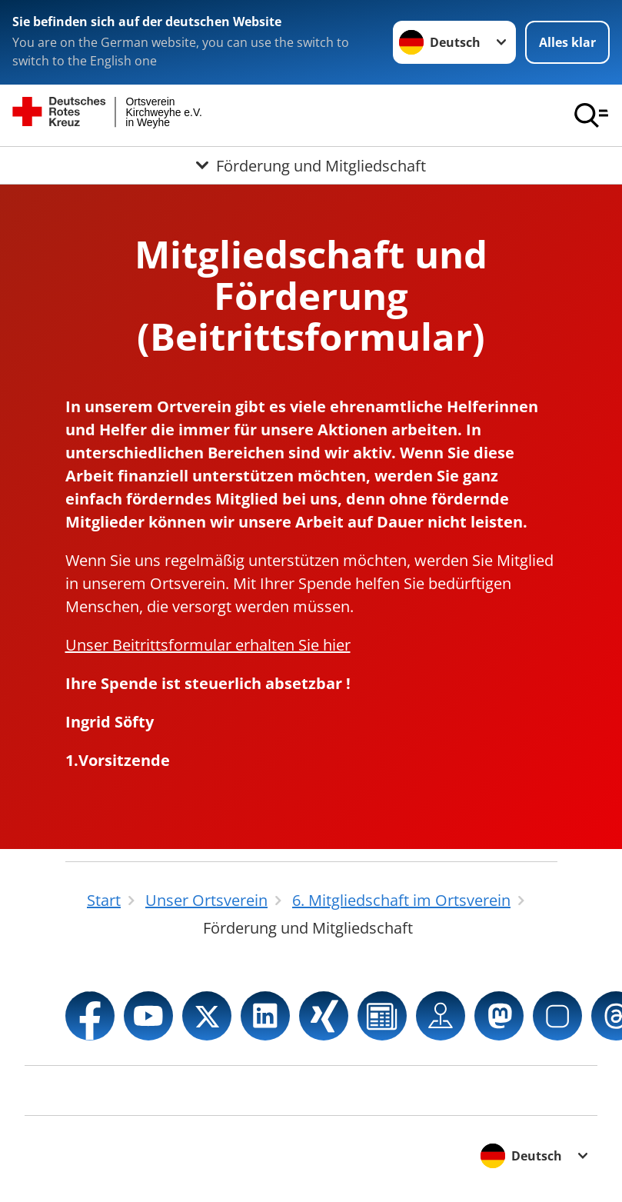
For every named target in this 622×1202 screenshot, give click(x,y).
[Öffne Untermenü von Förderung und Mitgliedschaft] (311, 165)
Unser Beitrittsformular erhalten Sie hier (208, 644)
